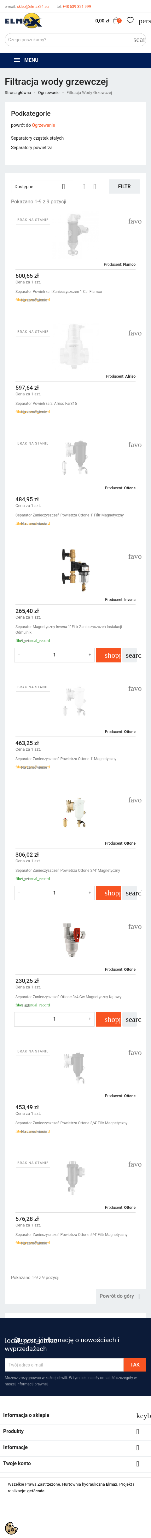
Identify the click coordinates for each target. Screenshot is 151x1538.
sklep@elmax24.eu (27, 6)
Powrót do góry (121, 1296)
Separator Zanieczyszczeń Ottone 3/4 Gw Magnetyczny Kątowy (68, 997)
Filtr (124, 186)
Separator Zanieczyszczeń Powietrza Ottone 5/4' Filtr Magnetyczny (71, 1234)
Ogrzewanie (43, 125)
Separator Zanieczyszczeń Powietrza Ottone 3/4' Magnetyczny (67, 870)
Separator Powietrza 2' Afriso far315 (46, 403)
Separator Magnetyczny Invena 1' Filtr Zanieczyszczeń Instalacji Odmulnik (68, 630)
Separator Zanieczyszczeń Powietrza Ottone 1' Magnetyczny (65, 759)
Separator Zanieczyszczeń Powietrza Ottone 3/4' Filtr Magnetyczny (71, 1123)
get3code (35, 1490)
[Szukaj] (75, 39)
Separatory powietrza (32, 147)
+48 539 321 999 (73, 6)
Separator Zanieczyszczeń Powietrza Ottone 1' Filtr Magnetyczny (69, 515)
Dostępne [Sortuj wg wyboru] (42, 187)
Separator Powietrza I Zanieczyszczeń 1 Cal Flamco (58, 291)
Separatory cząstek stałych (37, 138)
